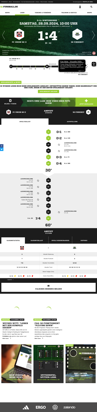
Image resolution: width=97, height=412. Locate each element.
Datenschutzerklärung (12, 407)
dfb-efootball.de (16, 1)
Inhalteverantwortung (43, 407)
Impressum (3, 407)
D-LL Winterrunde (48, 20)
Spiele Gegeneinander (60, 240)
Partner (37, 1)
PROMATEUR (4, 1)
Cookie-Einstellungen (54, 407)
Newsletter (50, 1)
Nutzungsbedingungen (24, 407)
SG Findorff (77, 42)
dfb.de (10, 1)
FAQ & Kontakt (44, 1)
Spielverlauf (24, 121)
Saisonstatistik (13, 240)
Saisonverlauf (37, 240)
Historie (84, 240)
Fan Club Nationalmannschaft (27, 1)
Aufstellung (72, 121)
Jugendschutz (33, 407)
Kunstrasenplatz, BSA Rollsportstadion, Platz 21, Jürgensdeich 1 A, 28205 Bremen (48, 26)
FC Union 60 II (19, 42)
